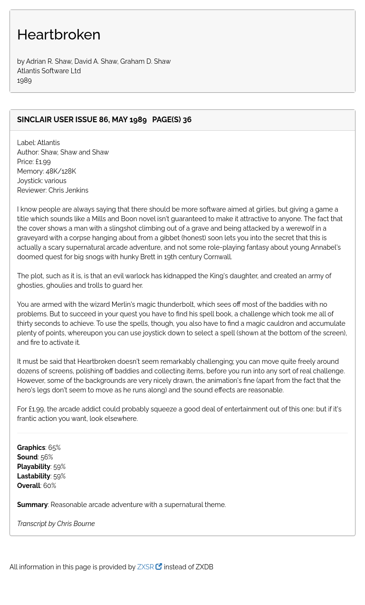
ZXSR (150, 567)
